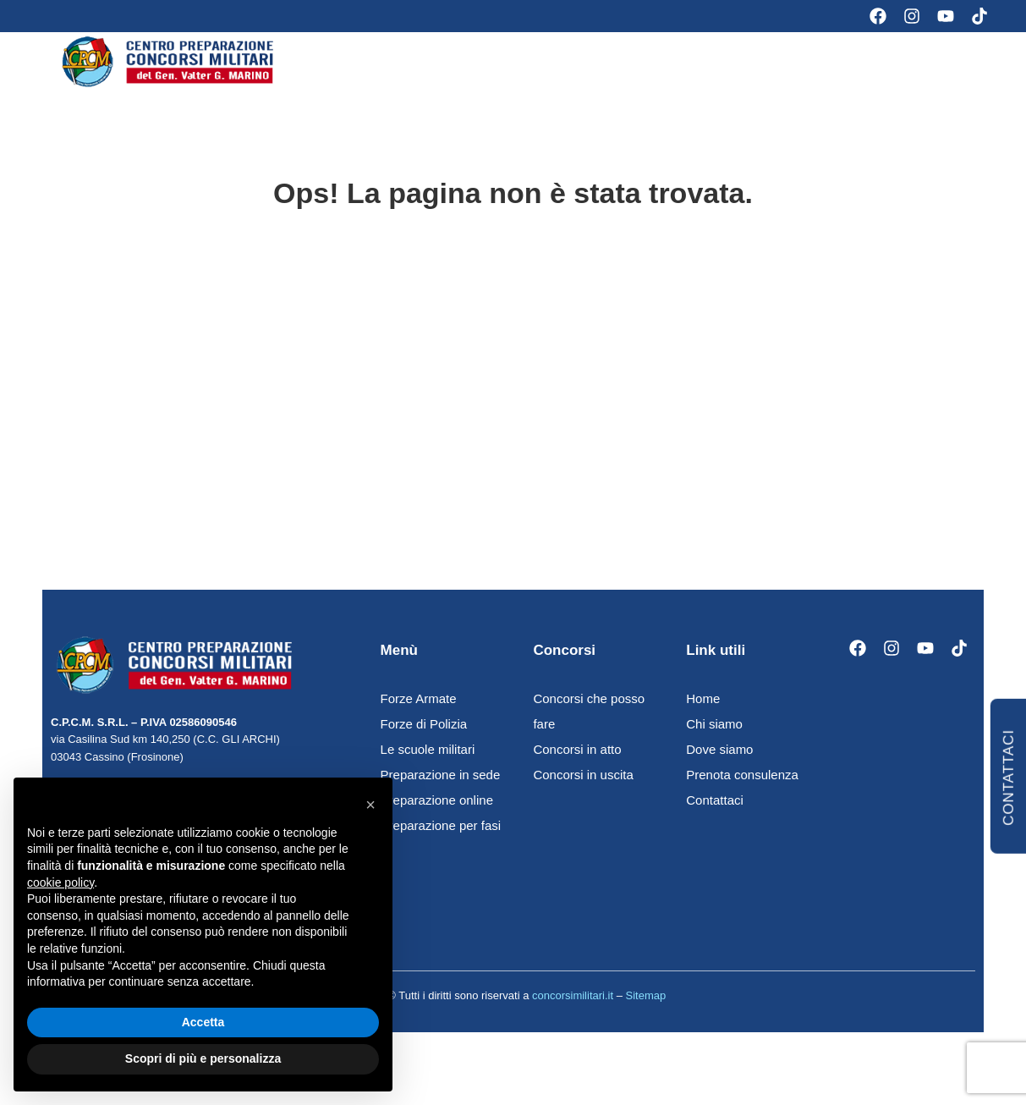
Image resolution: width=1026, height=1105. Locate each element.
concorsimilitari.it (572, 1009)
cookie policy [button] (60, 882)
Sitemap (646, 1009)
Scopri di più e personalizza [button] (203, 1058)
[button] (370, 804)
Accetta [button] (203, 1022)
